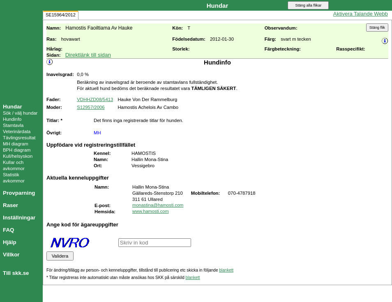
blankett (226, 270)
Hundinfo (12, 119)
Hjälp (9, 242)
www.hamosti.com (150, 211)
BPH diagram (16, 150)
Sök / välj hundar (20, 113)
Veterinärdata (16, 131)
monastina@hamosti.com (157, 205)
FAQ (8, 230)
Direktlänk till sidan (88, 55)
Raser (10, 205)
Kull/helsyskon (17, 156)
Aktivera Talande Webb (360, 14)
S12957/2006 (90, 107)
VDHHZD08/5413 (95, 99)
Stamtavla (13, 125)
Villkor (11, 254)
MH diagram (15, 143)
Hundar (12, 107)
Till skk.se (16, 273)
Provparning (19, 193)
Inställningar (19, 217)
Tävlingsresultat (19, 137)
